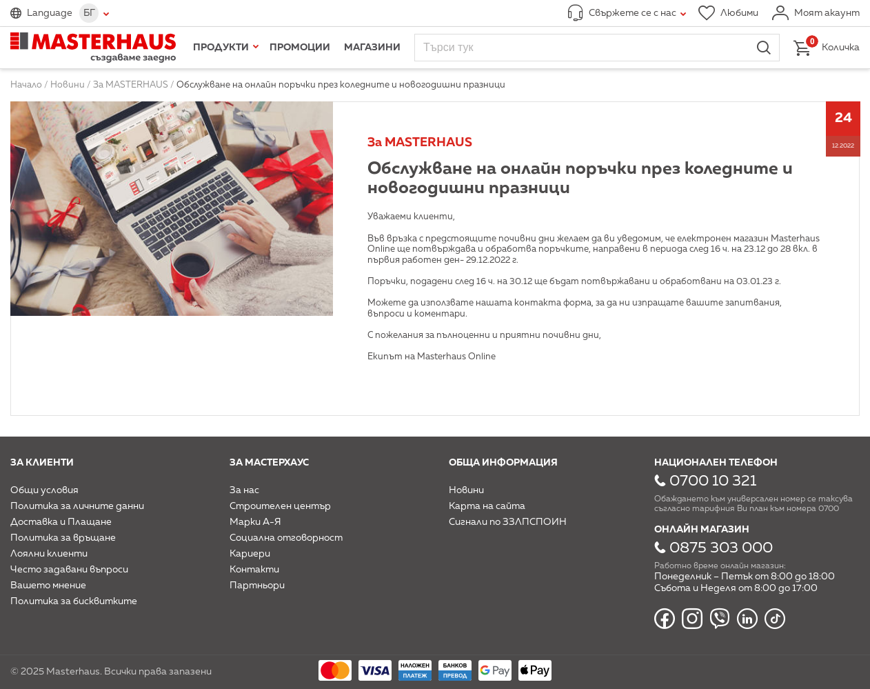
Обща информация (503, 463)
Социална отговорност (286, 538)
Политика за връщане (63, 538)
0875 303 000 (721, 548)
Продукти (221, 47)
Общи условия (44, 490)
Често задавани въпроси (69, 570)
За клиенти (42, 463)
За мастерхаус (269, 463)
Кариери (250, 554)
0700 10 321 (712, 481)
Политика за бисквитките (73, 601)
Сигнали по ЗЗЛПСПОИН (508, 522)
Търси (764, 47)
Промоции (300, 47)
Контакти (254, 570)
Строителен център (280, 506)
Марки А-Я (255, 522)
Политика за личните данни (77, 506)
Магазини (372, 47)
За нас (244, 490)
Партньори (257, 585)
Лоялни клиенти (49, 554)
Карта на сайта (487, 506)
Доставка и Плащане (61, 522)
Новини (466, 490)
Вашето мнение (48, 585)
